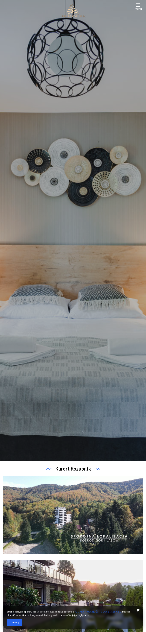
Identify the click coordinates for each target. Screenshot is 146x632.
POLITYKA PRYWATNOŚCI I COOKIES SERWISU (98, 611)
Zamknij (14, 622)
